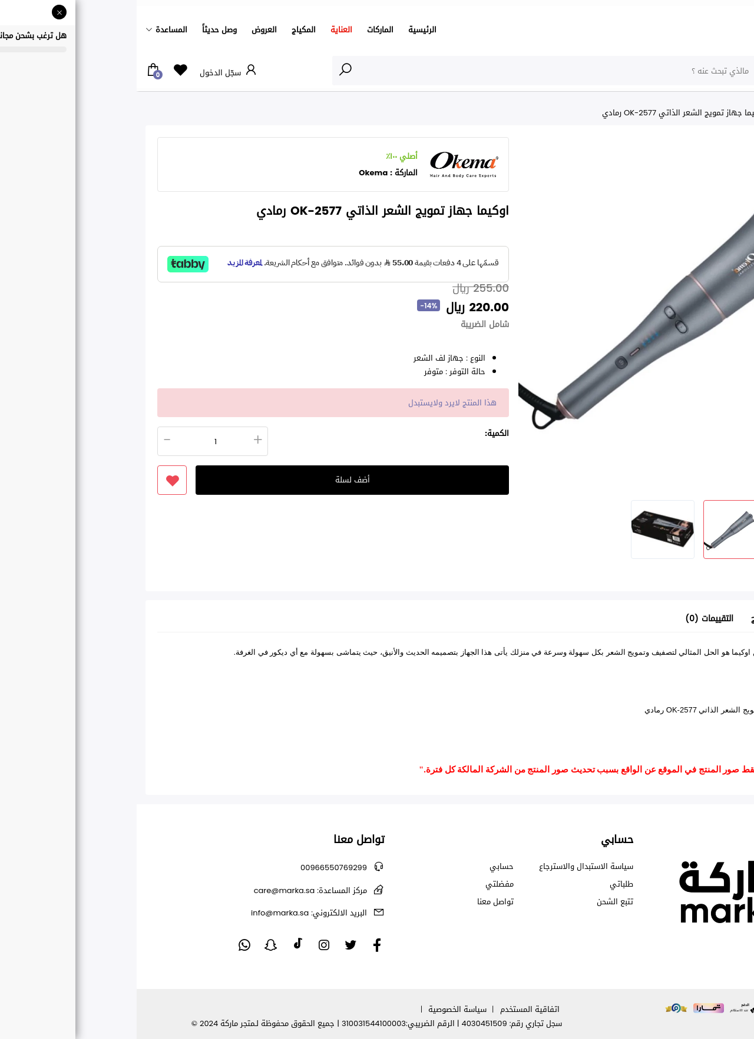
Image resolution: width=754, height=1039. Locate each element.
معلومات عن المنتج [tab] (648, 619)
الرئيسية (286, 30)
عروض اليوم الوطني (673, 112)
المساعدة (35, 30)
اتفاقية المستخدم (393, 1009)
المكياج (167, 30)
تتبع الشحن (478, 902)
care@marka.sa (173, 890)
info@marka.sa (172, 912)
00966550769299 (197, 867)
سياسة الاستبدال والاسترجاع (449, 867)
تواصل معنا (358, 902)
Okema (236, 172)
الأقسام (721, 70)
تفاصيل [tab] (712, 619)
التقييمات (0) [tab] (572, 619)
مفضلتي (363, 884)
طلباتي (485, 884)
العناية (205, 30)
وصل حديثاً (82, 30)
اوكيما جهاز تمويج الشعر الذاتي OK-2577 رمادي (547, 112)
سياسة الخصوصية (321, 1009)
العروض (127, 30)
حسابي (365, 867)
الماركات (243, 30)
